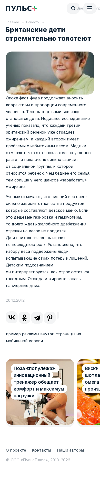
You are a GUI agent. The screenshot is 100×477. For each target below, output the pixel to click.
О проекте (16, 450)
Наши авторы (70, 450)
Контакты (41, 450)
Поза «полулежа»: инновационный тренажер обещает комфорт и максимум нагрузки (39, 382)
